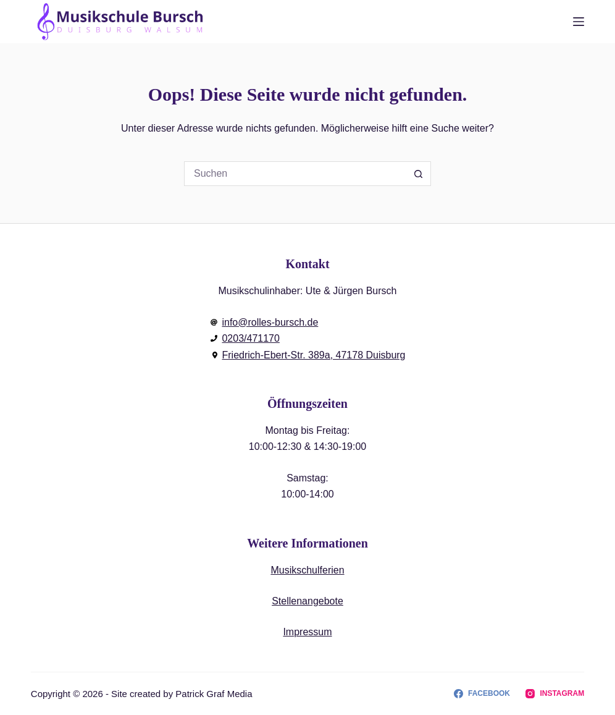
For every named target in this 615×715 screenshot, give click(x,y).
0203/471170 (250, 338)
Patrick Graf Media (213, 693)
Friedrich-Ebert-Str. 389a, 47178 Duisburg (313, 355)
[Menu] (578, 21)
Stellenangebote (307, 601)
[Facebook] (482, 694)
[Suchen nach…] (295, 173)
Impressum (307, 632)
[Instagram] (554, 694)
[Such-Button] (418, 173)
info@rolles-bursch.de (270, 322)
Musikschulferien (307, 570)
